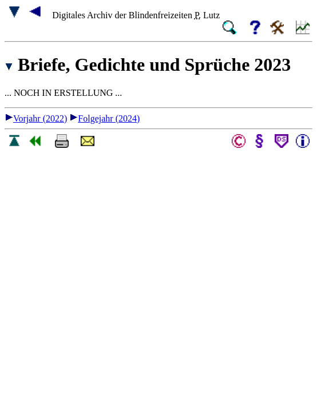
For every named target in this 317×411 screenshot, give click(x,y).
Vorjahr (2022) (36, 118)
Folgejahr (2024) (104, 118)
